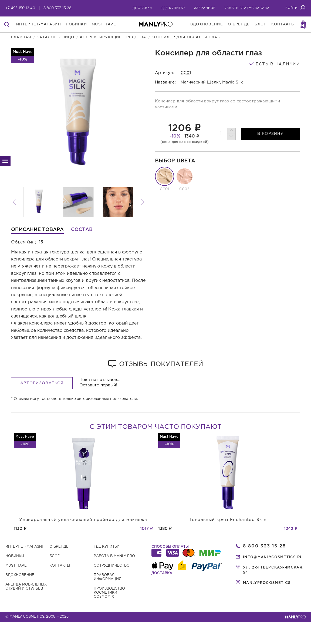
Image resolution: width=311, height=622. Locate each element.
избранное (204, 8)
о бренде (239, 24)
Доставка (143, 8)
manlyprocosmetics (266, 582)
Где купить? (106, 546)
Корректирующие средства (113, 37)
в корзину (270, 133)
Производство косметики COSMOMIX (109, 592)
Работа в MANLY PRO (114, 556)
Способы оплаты (170, 546)
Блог (54, 556)
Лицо (68, 37)
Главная (21, 37)
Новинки (14, 556)
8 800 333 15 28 (57, 8)
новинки (76, 24)
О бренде (59, 546)
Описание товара (37, 230)
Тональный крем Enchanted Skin (228, 519)
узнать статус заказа (247, 8)
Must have (16, 565)
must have (104, 24)
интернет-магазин (38, 24)
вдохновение (206, 24)
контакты (283, 24)
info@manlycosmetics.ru (273, 557)
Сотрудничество (112, 565)
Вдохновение (19, 575)
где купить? (173, 8)
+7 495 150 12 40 (20, 8)
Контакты (59, 565)
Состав (82, 230)
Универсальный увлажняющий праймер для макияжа (83, 519)
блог (260, 24)
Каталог (46, 37)
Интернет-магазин (25, 546)
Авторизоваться (41, 383)
